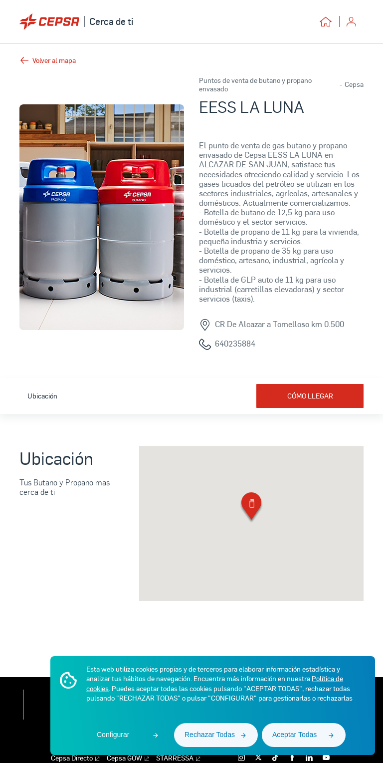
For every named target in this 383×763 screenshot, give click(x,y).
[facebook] (291, 757)
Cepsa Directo (75, 758)
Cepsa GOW (128, 758)
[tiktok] (274, 757)
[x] (257, 757)
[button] (251, 508)
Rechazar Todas (210, 735)
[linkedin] (308, 757)
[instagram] (240, 757)
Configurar (113, 735)
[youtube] (325, 757)
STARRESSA (178, 758)
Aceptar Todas (294, 735)
